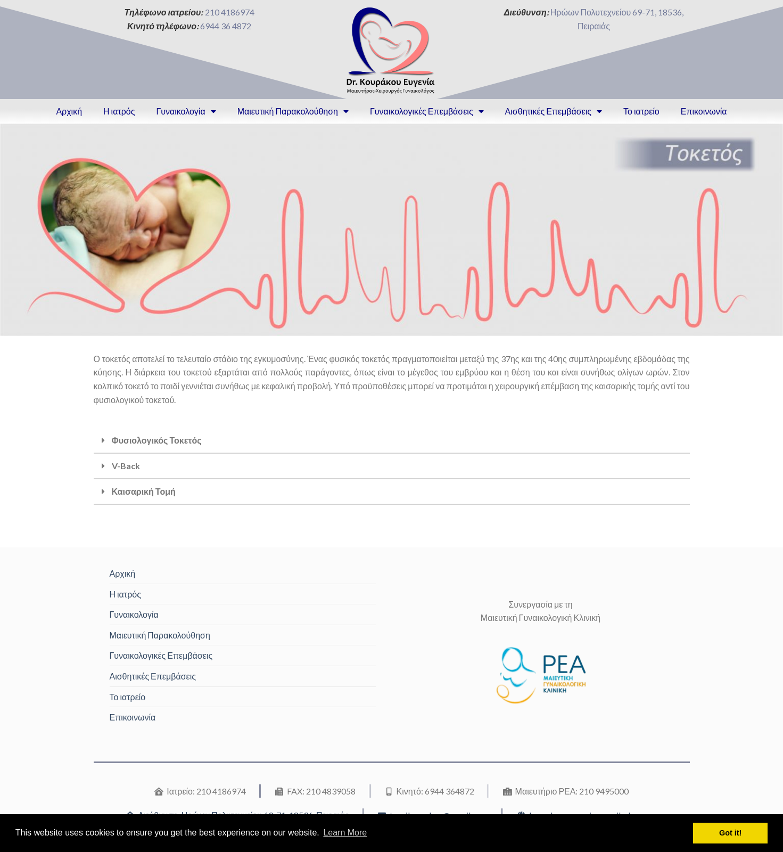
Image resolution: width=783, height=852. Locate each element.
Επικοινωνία (704, 111)
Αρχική (69, 111)
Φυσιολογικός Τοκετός (157, 440)
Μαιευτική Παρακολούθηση (293, 111)
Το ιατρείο (641, 111)
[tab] (392, 441)
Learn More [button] (345, 832)
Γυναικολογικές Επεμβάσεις (427, 111)
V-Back (126, 466)
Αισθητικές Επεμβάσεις (553, 111)
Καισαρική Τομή (144, 491)
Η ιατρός (119, 111)
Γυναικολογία (186, 111)
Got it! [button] (730, 833)
